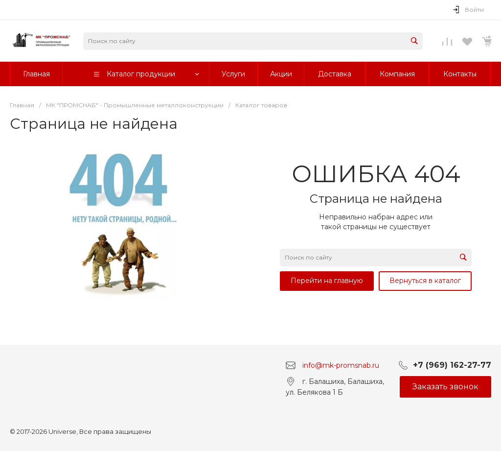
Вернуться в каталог (425, 280)
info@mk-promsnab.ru (340, 365)
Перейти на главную (327, 280)
